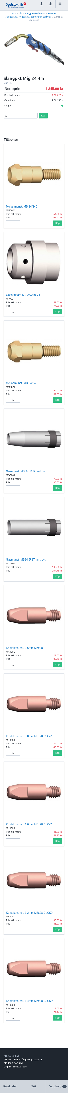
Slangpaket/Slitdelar (35, 13)
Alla (20, 13)
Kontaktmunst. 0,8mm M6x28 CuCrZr (29, 736)
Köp (43, 115)
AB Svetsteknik (11, 1056)
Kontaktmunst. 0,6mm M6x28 (24, 647)
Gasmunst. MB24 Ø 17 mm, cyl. (26, 559)
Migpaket (24, 17)
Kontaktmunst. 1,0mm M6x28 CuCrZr (29, 824)
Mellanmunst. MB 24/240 (21, 206)
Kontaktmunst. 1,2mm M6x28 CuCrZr (29, 912)
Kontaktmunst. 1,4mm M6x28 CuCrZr (29, 1000)
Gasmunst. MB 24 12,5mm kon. (26, 471)
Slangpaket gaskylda (41, 17)
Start (13, 13)
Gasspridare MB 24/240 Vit (23, 294)
